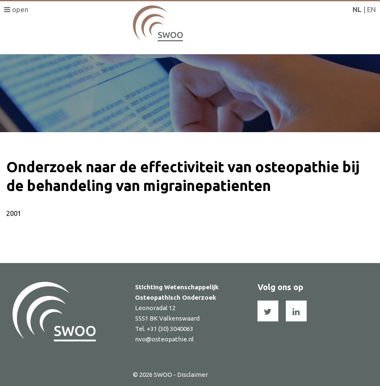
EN (371, 9)
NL (357, 9)
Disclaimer (192, 374)
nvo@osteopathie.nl (164, 339)
